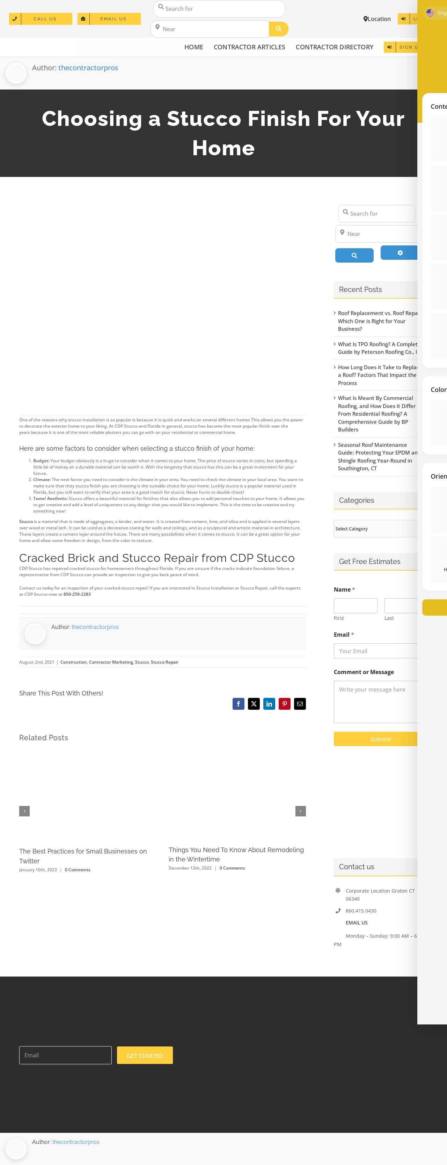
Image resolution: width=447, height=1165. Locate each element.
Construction (73, 662)
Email (344, 634)
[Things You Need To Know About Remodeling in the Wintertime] (237, 752)
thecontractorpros (88, 67)
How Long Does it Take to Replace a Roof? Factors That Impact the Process (380, 375)
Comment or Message (364, 672)
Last (389, 618)
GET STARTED (145, 1056)
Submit (381, 739)
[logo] (39, 43)
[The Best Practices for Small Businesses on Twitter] (87, 752)
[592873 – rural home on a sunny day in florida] (162, 301)
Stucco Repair (164, 662)
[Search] (278, 29)
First (339, 618)
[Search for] (219, 8)
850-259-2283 (77, 594)
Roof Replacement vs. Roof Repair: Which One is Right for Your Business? (380, 320)
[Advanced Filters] (400, 252)
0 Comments (77, 870)
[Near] (211, 29)
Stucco (26, 521)
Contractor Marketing (111, 662)
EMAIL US (357, 922)
